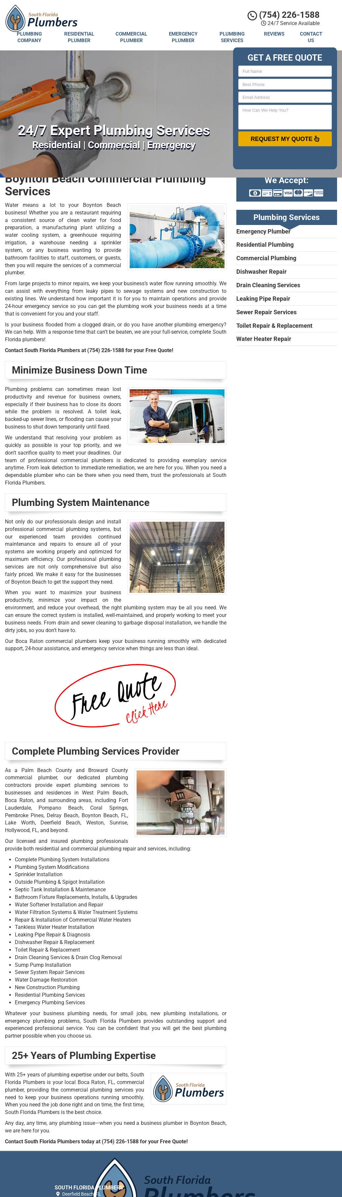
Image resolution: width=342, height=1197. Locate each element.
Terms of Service (207, 1181)
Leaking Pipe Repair (263, 298)
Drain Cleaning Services (268, 285)
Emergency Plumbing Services (50, 1002)
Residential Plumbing (265, 244)
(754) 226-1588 (284, 15)
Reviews (274, 34)
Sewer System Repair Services (50, 972)
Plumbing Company (29, 37)
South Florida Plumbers (215, 1166)
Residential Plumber (79, 37)
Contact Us (311, 37)
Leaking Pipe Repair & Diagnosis (52, 935)
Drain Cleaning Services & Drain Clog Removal (68, 957)
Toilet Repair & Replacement (47, 950)
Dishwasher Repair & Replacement (54, 942)
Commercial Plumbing (266, 258)
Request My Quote (284, 139)
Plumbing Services (232, 37)
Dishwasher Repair (261, 271)
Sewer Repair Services (266, 312)
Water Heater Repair (263, 338)
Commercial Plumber (131, 37)
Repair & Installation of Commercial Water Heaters (73, 920)
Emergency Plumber (183, 37)
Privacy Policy (205, 1174)
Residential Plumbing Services (50, 995)
